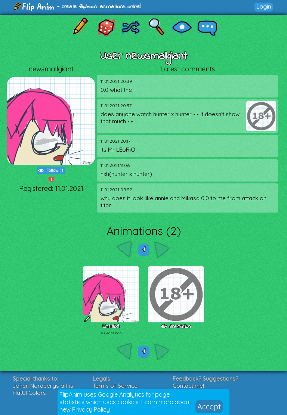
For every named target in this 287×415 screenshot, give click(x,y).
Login (263, 6)
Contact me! (188, 385)
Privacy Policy (91, 409)
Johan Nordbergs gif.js (43, 385)
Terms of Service (115, 385)
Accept (209, 406)
